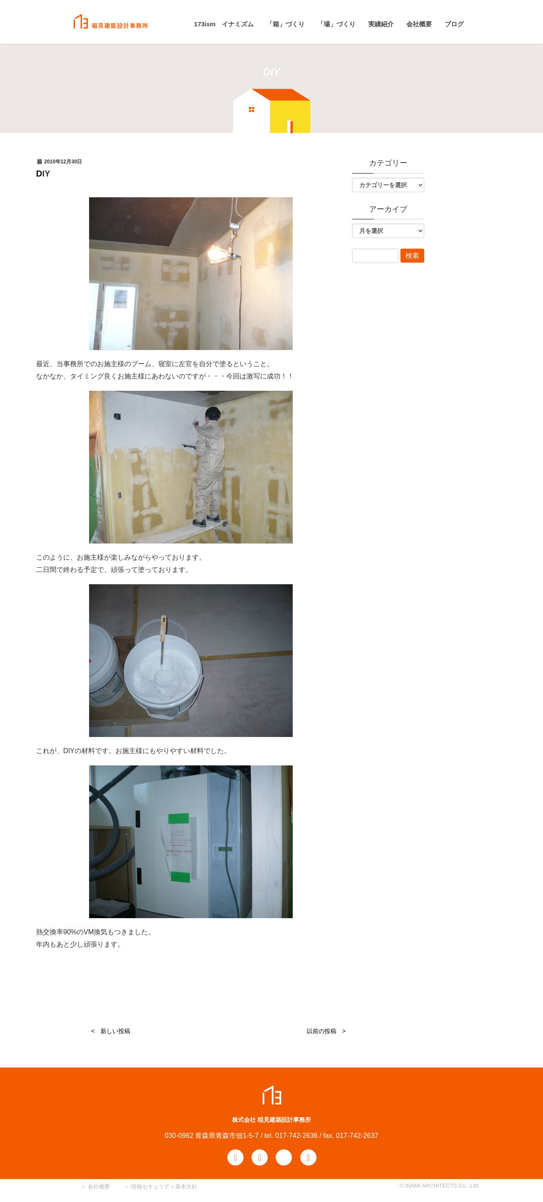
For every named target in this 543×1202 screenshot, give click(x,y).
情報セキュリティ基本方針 (164, 1186)
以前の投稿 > (326, 1031)
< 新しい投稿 (110, 1031)
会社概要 (98, 1186)
